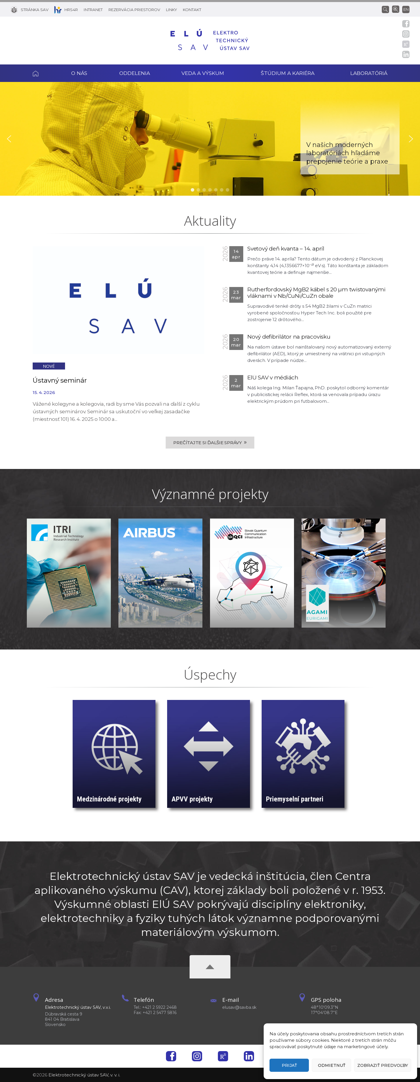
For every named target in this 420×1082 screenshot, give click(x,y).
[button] (9, 138)
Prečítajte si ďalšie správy (209, 442)
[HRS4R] (66, 9)
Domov (44, 73)
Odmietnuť (331, 1065)
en (406, 9)
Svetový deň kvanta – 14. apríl (285, 248)
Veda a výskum (202, 73)
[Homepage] (210, 40)
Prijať (289, 1065)
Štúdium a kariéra (287, 73)
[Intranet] (93, 9)
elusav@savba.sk (239, 1007)
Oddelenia (134, 73)
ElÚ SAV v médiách (272, 377)
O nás (79, 73)
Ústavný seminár (60, 380)
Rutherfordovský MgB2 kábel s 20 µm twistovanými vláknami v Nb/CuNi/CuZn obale (316, 292)
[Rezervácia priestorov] (134, 9)
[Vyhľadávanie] (387, 9)
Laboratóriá (368, 73)
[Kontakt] (192, 9)
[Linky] (171, 9)
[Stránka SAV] (29, 9)
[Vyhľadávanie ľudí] (395, 8)
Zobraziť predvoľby (382, 1065)
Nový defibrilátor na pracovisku (288, 336)
